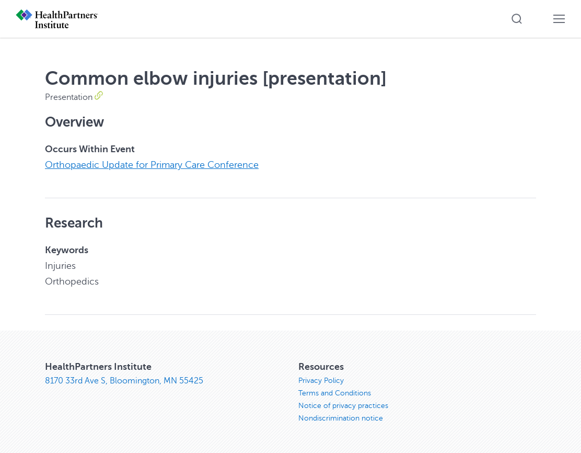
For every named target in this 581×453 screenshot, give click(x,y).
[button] (516, 19)
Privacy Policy (321, 380)
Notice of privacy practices (343, 406)
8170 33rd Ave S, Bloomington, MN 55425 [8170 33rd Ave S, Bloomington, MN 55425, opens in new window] (124, 381)
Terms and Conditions (334, 393)
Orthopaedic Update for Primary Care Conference (152, 165)
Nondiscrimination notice (340, 418)
